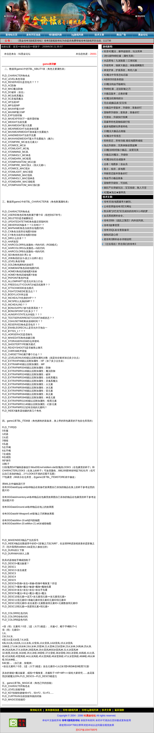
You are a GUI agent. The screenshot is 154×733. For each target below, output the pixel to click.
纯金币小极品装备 (113, 178)
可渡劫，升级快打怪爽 (115, 117)
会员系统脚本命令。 (114, 215)
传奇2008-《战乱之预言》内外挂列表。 (124, 220)
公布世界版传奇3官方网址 (117, 206)
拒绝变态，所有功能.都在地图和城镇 (123, 140)
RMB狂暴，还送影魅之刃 (117, 89)
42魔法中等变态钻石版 (115, 74)
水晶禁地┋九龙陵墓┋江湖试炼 (120, 60)
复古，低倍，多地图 (114, 169)
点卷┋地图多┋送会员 (115, 164)
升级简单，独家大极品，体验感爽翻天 (123, 65)
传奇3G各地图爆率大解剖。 (118, 201)
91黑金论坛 (24, 54)
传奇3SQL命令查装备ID (116, 230)
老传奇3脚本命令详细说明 (117, 239)
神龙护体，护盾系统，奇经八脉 (120, 70)
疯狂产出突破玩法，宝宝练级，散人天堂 (124, 187)
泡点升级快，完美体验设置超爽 (120, 145)
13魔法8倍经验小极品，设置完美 (121, 150)
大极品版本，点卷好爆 (115, 93)
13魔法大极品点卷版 (114, 131)
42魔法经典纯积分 (113, 98)
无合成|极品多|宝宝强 (115, 103)
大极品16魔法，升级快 (115, 154)
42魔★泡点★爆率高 (114, 192)
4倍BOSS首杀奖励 (113, 79)
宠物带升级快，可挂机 (115, 183)
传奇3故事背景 (111, 225)
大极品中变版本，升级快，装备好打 (122, 107)
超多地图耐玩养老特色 (115, 126)
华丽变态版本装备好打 (115, 173)
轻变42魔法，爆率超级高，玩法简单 (122, 51)
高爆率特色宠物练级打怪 (116, 122)
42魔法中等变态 (112, 136)
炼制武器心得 (110, 234)
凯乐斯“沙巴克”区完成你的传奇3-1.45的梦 (125, 211)
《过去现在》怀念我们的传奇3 (119, 244)
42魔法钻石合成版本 (114, 159)
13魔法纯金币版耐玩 (114, 84)
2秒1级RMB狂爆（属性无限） (119, 56)
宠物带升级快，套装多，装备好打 (121, 112)
